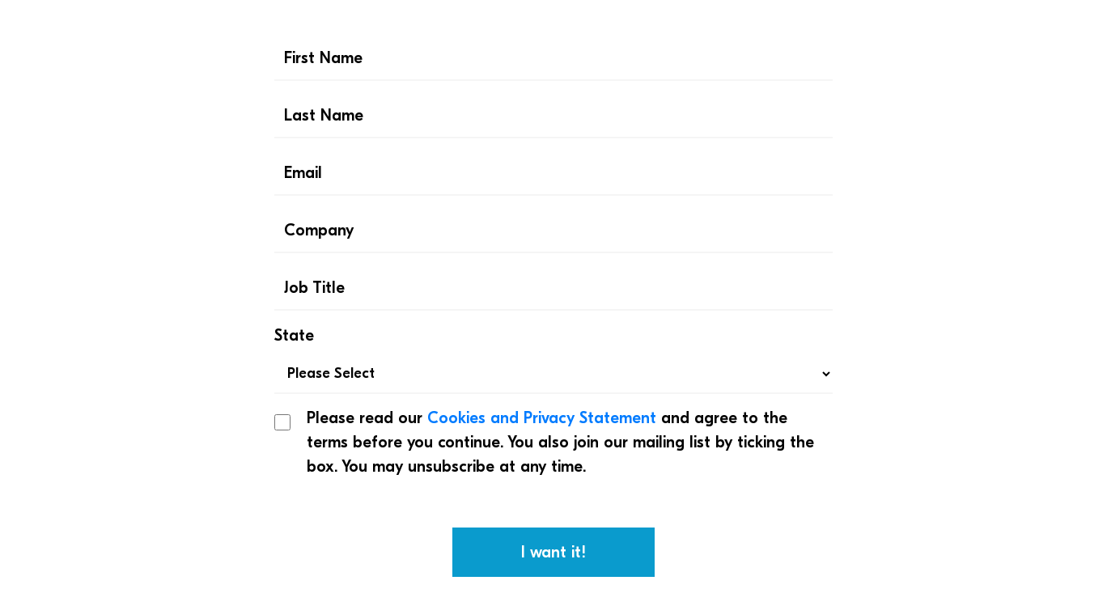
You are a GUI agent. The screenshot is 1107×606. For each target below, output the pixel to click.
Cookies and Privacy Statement (541, 418)
